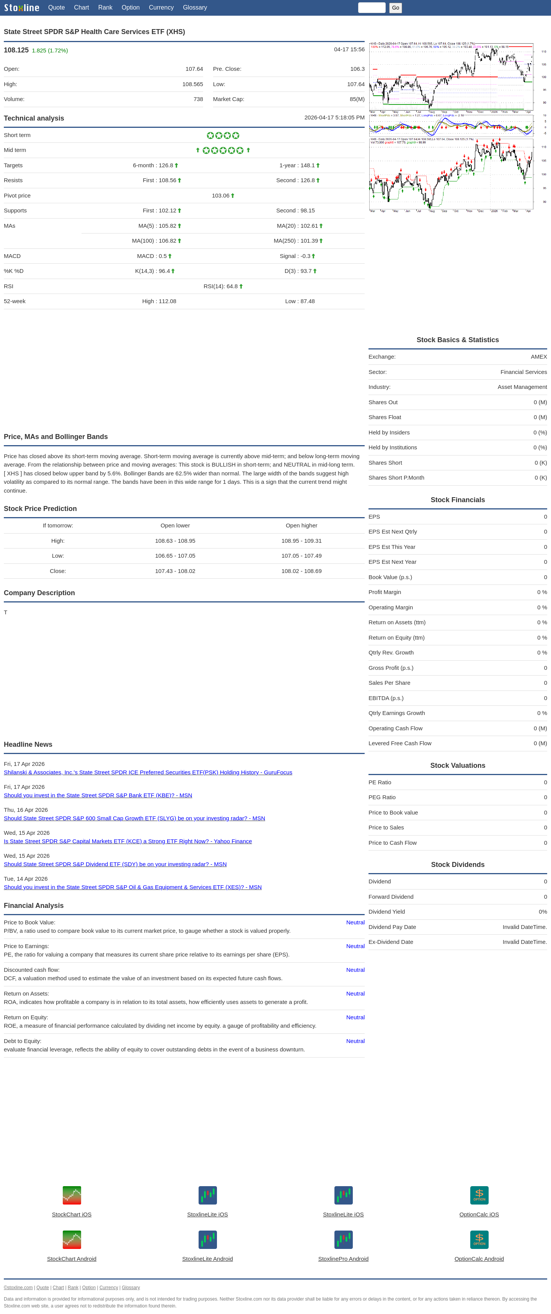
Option (131, 7)
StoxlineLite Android (207, 1258)
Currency (161, 7)
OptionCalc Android (479, 1258)
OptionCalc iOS (479, 1214)
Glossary (195, 7)
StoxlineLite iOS (207, 1214)
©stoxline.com (18, 1287)
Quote (56, 7)
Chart (81, 7)
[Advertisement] (184, 369)
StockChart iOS (71, 1214)
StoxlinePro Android (343, 1258)
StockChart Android (71, 1258)
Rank (105, 7)
